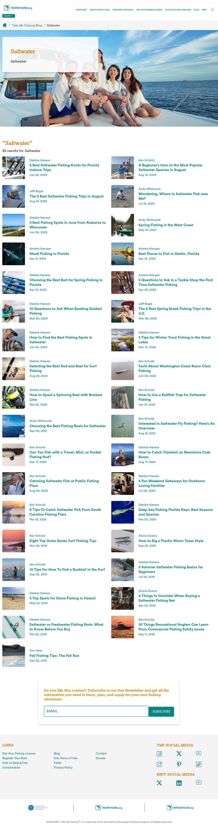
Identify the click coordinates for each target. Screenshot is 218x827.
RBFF (204, 10)
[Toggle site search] (213, 10)
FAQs (57, 762)
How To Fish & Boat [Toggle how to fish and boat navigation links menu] (100, 10)
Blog (196, 10)
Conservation (11, 767)
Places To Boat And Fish (178, 10)
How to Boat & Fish (15, 762)
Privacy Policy (63, 767)
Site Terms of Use (65, 757)
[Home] (6, 25)
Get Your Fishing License (149, 10)
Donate (100, 757)
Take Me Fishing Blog (27, 25)
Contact (101, 753)
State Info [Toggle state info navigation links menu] (81, 10)
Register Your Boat (123, 10)
